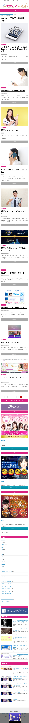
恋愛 (2, 549)
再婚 (2, 554)
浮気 (2, 559)
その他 (2, 133)
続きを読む (14, 62)
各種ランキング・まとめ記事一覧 (7, 599)
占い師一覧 (3, 576)
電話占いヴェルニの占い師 (6, 588)
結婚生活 (3, 564)
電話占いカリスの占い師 (6, 586)
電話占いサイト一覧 (4, 253)
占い (2, 542)
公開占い (3, 544)
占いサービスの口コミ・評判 (7, 571)
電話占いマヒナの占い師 (6, 593)
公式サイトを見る (14, 448)
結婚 (2, 547)
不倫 (2, 551)
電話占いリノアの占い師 (6, 579)
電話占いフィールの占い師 (6, 581)
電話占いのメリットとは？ (10, 130)
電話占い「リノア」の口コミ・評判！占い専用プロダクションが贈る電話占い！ (20, 668)
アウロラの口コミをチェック (11, 342)
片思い (3, 561)
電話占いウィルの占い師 (6, 583)
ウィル (2, 481)
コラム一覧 (3, 540)
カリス (2, 520)
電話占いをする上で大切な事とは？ (13, 91)
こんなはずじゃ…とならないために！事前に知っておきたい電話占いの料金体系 (14, 49)
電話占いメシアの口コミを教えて (12, 273)
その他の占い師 (4, 596)
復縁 (2, 556)
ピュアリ (3, 440)
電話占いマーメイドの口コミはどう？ (14, 308)
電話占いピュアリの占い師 (6, 591)
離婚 (2, 566)
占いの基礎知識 (4, 54)
